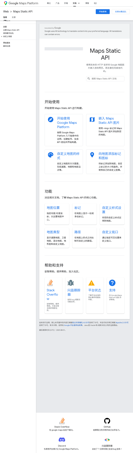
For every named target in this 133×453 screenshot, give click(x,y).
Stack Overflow (52, 294)
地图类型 (53, 232)
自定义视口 (110, 232)
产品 (57, 3)
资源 (14, 17)
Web (6, 11)
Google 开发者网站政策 (73, 325)
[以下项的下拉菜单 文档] (79, 3)
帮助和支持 (54, 265)
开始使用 (102, 11)
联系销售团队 (120, 11)
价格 (66, 3)
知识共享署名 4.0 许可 (80, 323)
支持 (112, 290)
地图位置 (53, 208)
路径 (77, 232)
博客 (87, 3)
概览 (49, 3)
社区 (96, 3)
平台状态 (94, 290)
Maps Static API (22, 11)
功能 (48, 191)
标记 (77, 208)
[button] (17, 36)
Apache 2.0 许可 (122, 323)
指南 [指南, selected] (5, 17)
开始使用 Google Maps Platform (67, 122)
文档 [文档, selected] (74, 3)
